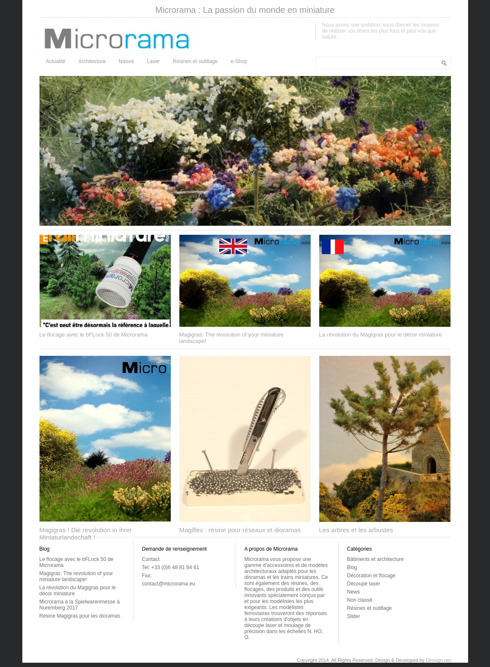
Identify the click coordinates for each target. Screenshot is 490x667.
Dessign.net (438, 660)
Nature (126, 61)
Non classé (359, 600)
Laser (153, 61)
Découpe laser (363, 584)
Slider (353, 616)
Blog (352, 567)
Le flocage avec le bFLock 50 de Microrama (93, 334)
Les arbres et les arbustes (356, 530)
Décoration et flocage (371, 576)
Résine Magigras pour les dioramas (80, 616)
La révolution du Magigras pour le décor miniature (380, 334)
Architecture (92, 61)
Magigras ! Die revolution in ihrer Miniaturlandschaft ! (85, 533)
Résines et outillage (195, 61)
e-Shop (238, 61)
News (353, 592)
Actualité (56, 61)
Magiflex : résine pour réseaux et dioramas (240, 530)
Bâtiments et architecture (375, 559)
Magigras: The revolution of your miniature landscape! (76, 576)
